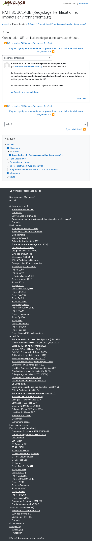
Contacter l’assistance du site (25, 191)
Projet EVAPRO (19, 295)
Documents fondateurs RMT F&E (27, 501)
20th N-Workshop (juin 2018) (25, 390)
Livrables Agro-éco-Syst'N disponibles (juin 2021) (35, 368)
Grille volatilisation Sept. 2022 (26, 241)
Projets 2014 (18, 285)
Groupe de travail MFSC (23, 247)
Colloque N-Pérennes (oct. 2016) (27, 399)
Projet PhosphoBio (20, 323)
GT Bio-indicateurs (20, 450)
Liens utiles (17, 418)
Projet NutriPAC (19, 488)
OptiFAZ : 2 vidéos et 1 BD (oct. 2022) (29, 352)
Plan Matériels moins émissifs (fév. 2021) (31, 371)
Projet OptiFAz (18, 317)
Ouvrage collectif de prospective (27, 263)
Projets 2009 (18, 269)
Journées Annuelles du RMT (25, 228)
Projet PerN (17, 320)
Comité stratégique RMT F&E (25, 504)
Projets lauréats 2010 (24, 276)
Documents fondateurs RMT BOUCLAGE (30, 431)
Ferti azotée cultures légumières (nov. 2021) (32, 361)
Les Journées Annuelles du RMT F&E (29, 380)
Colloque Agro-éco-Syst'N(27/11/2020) (30, 374)
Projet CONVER (19, 292)
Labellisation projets (18, 425)
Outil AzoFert (18, 437)
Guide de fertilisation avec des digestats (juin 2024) (36, 339)
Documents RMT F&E (22, 517)
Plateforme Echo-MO (21, 415)
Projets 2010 (18, 273)
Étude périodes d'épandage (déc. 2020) (30, 244)
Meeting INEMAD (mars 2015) (26, 406)
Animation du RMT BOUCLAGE (26, 510)
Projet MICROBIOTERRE (23, 307)
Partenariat (17, 212)
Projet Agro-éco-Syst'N (22, 288)
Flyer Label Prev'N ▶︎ (76, 129)
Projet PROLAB (19, 327)
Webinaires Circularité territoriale (27, 231)
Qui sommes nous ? (18, 206)
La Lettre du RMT (20, 384)
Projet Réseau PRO (20, 498)
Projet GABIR (18, 298)
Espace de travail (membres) (22, 428)
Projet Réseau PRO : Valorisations (27, 333)
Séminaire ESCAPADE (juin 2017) (27, 396)
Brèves (31, 24)
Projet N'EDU (18, 311)
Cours (12, 177)
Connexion (83, 3)
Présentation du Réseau (23, 209)
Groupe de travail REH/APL (24, 250)
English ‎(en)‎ (17, 529)
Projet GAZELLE (19, 301)
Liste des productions (22, 254)
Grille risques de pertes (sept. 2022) (28, 358)
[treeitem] (46, 160)
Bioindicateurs (18, 235)
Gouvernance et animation (24, 216)
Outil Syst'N (17, 441)
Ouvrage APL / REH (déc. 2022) (26, 349)
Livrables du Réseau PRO (23, 412)
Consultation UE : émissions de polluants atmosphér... (63, 24)
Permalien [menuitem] (82, 98)
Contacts (16, 222)
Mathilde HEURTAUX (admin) (28, 66)
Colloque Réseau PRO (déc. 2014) (27, 409)
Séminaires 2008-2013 (22, 257)
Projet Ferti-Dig (19, 472)
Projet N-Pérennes (20, 314)
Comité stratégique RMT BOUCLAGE (29, 434)
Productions (15, 225)
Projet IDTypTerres (20, 304)
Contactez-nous (16, 523)
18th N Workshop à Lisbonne (25, 260)
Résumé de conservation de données (26, 538)
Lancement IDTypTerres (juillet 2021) (29, 364)
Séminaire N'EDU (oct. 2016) (25, 403)
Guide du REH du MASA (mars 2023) (29, 346)
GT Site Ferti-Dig (19, 460)
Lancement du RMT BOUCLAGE (26, 377)
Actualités (14, 336)
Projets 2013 (18, 282)
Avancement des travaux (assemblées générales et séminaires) (41, 219)
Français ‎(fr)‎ (15, 526)
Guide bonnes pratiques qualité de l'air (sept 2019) (35, 387)
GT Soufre (16, 463)
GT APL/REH (18, 447)
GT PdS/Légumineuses (22, 456)
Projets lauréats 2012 (22, 279)
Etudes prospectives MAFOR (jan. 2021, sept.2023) (35, 342)
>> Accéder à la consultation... (25, 92)
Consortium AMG (20, 238)
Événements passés (21, 422)
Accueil (5, 24)
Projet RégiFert (19, 330)
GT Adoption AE (19, 444)
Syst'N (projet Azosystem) (24, 266)
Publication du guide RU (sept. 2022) (29, 355)
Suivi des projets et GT (22, 513)
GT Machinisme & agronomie (25, 453)
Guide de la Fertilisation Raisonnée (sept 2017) (34, 393)
